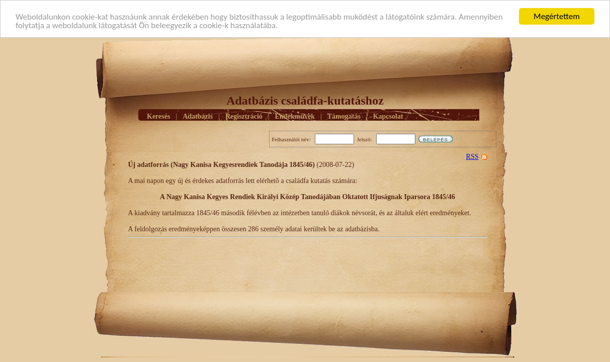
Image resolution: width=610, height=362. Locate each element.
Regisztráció (244, 116)
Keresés (158, 116)
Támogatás (344, 116)
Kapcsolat (388, 116)
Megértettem (557, 16)
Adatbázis (198, 116)
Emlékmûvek (295, 116)
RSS (472, 156)
